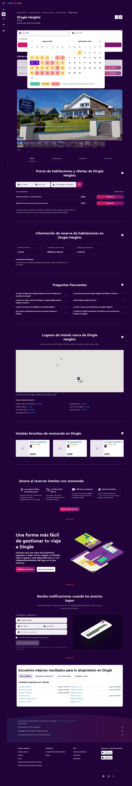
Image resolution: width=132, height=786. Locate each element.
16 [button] (62, 63)
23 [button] (62, 68)
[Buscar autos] (3, 18)
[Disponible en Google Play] (107, 752)
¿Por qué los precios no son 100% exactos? (71, 734)
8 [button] (57, 58)
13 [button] (47, 63)
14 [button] (52, 63)
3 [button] (32, 58)
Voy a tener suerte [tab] (64, 676)
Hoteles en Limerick (25, 690)
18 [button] (37, 68)
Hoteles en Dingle (61, 12)
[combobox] (43, 620)
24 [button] (32, 73)
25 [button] (37, 73)
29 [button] (57, 73)
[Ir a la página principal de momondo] (14, 3)
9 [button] (62, 58)
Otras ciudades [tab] (25, 676)
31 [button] (32, 78)
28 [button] (52, 73)
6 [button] (47, 58)
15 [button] (57, 63)
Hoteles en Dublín (25, 687)
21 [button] (52, 68)
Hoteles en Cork (75, 687)
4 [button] (37, 58)
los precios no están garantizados (66, 721)
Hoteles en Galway (76, 690)
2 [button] (62, 53)
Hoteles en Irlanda (47, 12)
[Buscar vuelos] (3, 10)
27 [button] (47, 73)
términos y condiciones (50, 647)
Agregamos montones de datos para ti (71, 731)
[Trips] (3, 25)
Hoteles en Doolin (76, 693)
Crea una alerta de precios (107, 495)
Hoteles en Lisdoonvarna (27, 698)
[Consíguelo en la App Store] (107, 758)
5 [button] (42, 58)
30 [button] (63, 73)
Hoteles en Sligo (24, 696)
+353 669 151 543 (23, 25)
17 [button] (32, 68)
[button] (3, 3)
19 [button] (42, 68)
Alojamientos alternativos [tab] (44, 676)
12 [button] (42, 63)
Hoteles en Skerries (76, 698)
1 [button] (57, 53)
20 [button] (47, 68)
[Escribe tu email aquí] (43, 632)
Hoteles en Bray (75, 696)
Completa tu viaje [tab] (81, 676)
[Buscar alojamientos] (3, 14)
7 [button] (52, 58)
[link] (70, 509)
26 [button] (42, 73)
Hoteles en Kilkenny (25, 693)
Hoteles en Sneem (25, 701)
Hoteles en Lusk (75, 701)
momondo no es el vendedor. (71, 727)
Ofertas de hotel (22, 12)
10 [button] (32, 63)
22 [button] (57, 68)
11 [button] (37, 63)
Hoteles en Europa (34, 12)
